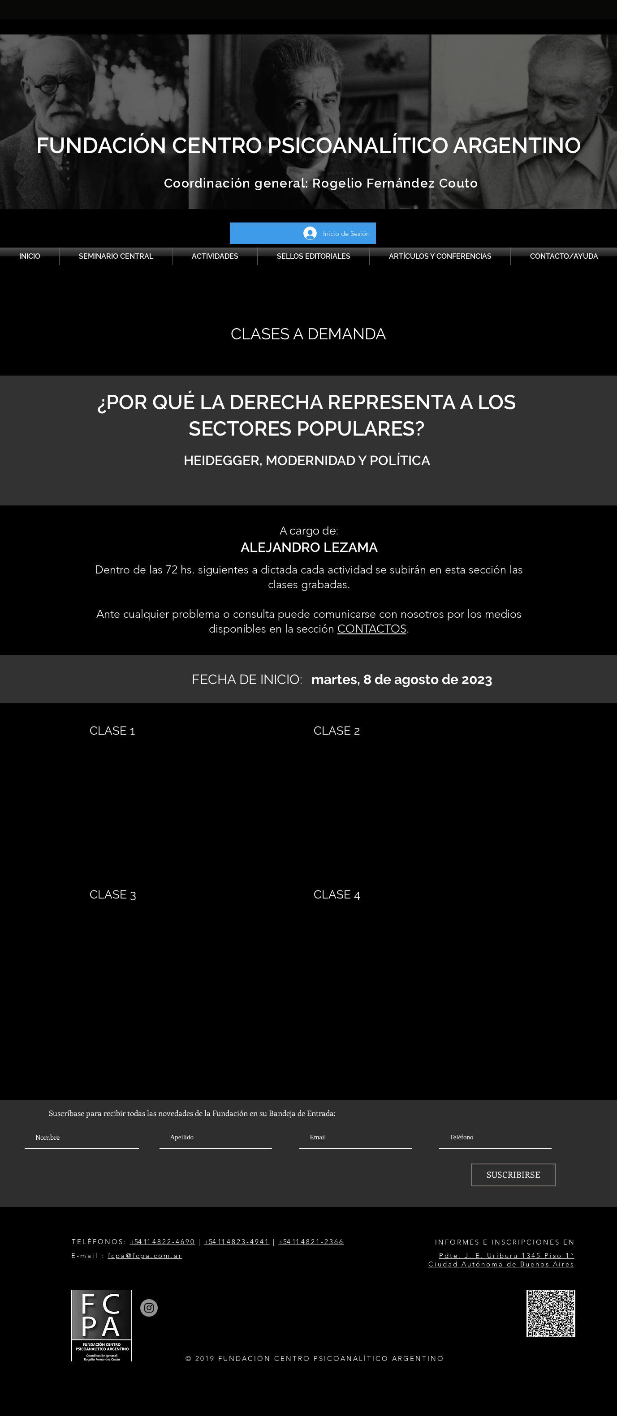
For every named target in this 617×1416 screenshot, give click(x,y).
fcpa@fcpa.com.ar (145, 1255)
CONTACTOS (371, 628)
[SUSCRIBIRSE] (513, 1175)
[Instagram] (149, 1308)
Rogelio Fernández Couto (394, 183)
